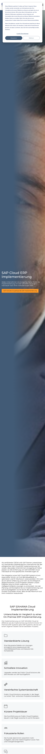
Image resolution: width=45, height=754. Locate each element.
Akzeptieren (14, 38)
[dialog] (22, 22)
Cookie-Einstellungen (22, 33)
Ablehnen (31, 38)
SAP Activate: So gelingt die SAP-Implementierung (20, 291)
